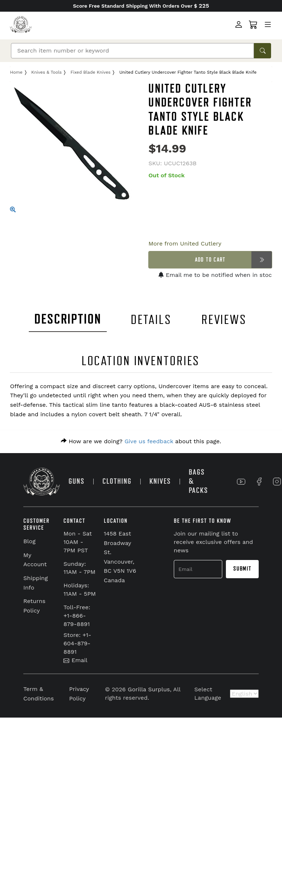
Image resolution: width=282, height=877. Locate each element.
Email (75, 660)
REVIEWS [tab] (224, 319)
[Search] (132, 50)
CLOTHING (117, 481)
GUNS (76, 481)
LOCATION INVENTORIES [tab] (141, 360)
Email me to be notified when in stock (216, 274)
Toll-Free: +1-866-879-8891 (76, 615)
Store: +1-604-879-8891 (77, 643)
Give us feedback (149, 441)
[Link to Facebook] (259, 481)
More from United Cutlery (184, 243)
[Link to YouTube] (241, 481)
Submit (242, 568)
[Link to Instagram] (277, 481)
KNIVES (160, 481)
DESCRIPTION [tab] (67, 319)
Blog (29, 541)
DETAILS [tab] (151, 319)
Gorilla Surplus (149, 689)
